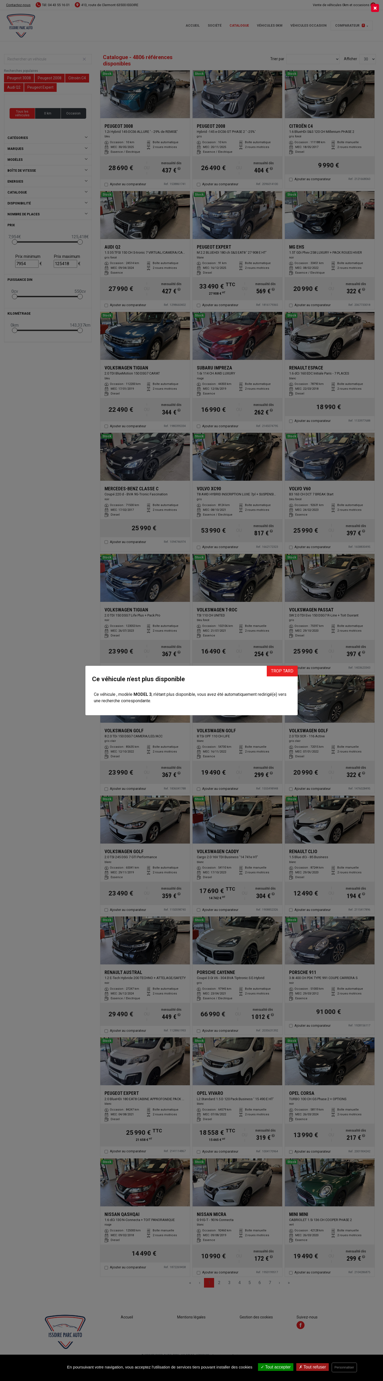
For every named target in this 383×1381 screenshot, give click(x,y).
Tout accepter (276, 1367)
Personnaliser (344, 1367)
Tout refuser (312, 1367)
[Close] (375, 8)
